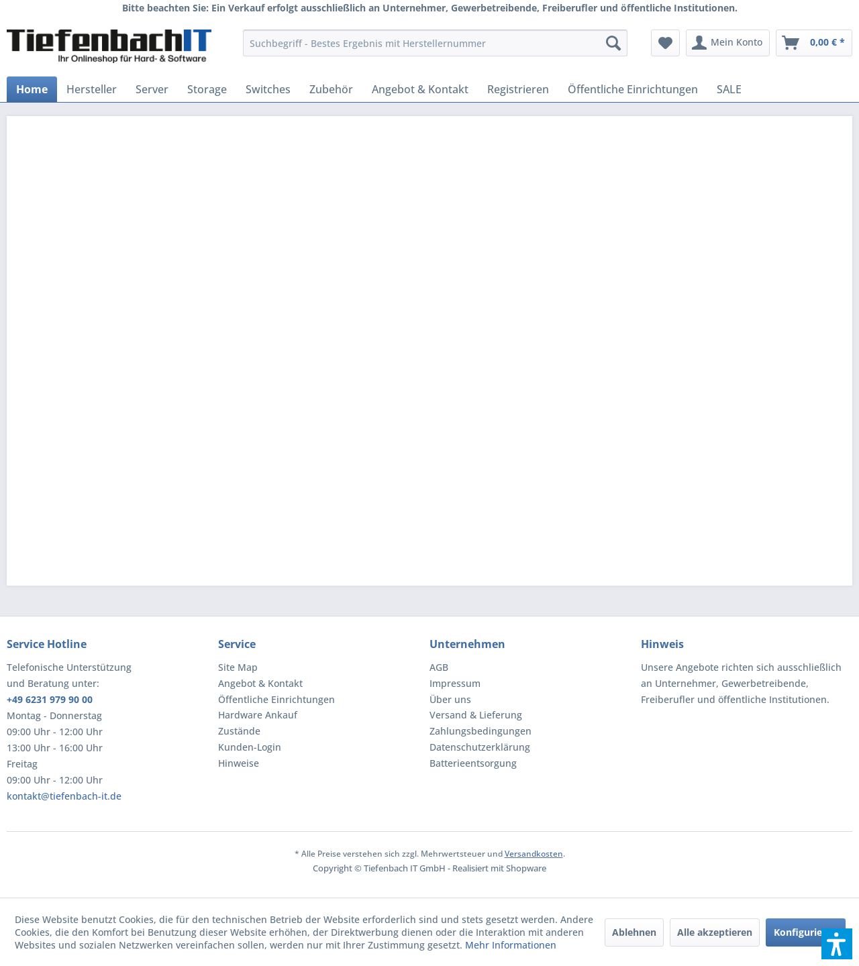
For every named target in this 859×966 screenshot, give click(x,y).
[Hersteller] (91, 89)
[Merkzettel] (665, 43)
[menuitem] (435, 43)
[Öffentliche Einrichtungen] (632, 89)
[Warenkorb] (814, 43)
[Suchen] (613, 43)
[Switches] (268, 89)
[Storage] (207, 89)
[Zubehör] (331, 89)
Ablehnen (634, 932)
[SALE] (729, 89)
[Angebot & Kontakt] (420, 89)
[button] (836, 943)
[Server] (152, 89)
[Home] (32, 89)
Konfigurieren (806, 932)
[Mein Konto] (728, 43)
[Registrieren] (518, 89)
